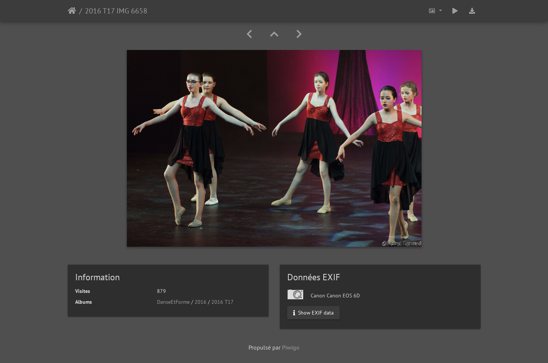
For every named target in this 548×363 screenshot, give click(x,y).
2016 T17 (222, 302)
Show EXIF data (313, 312)
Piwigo (290, 347)
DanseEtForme (173, 302)
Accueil (72, 10)
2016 (200, 302)
